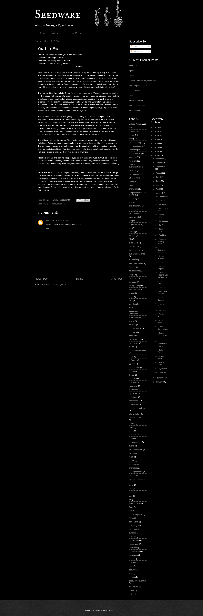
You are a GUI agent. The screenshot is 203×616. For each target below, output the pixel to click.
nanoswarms (134, 246)
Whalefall (133, 150)
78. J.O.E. (159, 262)
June (158, 181)
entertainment (135, 206)
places (131, 210)
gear (131, 139)
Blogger (114, 610)
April (158, 189)
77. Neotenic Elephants (160, 267)
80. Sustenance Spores (161, 250)
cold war (132, 382)
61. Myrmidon (161, 369)
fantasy (132, 131)
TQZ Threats (134, 289)
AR (130, 500)
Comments (136, 51)
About (56, 33)
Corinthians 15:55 (136, 418)
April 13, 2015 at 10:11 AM (61, 221)
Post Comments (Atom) (56, 284)
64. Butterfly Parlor (160, 351)
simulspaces (62, 204)
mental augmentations (135, 165)
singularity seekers (137, 479)
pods (131, 356)
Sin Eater (133, 66)
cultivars (132, 332)
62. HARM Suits (159, 363)
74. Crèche (160, 287)
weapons (133, 157)
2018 (156, 143)
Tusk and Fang (135, 317)
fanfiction (133, 537)
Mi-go (131, 518)
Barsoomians (134, 503)
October (159, 163)
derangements (135, 442)
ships (131, 573)
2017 (156, 147)
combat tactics (135, 328)
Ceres (131, 375)
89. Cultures (160, 200)
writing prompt (135, 286)
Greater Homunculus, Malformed (142, 81)
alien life (132, 378)
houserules (133, 544)
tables (131, 590)
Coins (131, 76)
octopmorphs (134, 551)
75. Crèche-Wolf (160, 282)
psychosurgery (135, 142)
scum (131, 566)
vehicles (132, 304)
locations (132, 202)
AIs (130, 239)
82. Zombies (160, 235)
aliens (131, 321)
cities (131, 427)
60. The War (160, 373)
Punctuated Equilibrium (134, 312)
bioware (132, 199)
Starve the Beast (136, 100)
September (160, 167)
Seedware (58, 15)
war (130, 496)
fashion (132, 267)
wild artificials (134, 414)
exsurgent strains (136, 263)
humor (131, 460)
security (132, 570)
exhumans (133, 213)
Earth (131, 507)
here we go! (134, 540)
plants (131, 559)
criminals (132, 435)
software (132, 360)
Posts (134, 46)
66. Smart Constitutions (161, 335)
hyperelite (133, 386)
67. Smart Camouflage (161, 328)
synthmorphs (134, 367)
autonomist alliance (137, 254)
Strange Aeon (134, 110)
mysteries (133, 393)
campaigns (133, 522)
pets (131, 300)
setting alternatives (137, 408)
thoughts (132, 282)
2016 (156, 151)
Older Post (117, 278)
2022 (156, 127)
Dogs (131, 96)
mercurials (133, 548)
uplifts (131, 371)
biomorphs (133, 260)
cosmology (133, 525)
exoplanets (133, 243)
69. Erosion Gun (160, 315)
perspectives (134, 401)
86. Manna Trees (159, 216)
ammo (131, 424)
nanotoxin (133, 397)
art (130, 228)
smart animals (135, 153)
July (158, 177)
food (131, 181)
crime (131, 431)
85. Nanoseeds (161, 221)
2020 (156, 135)
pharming (133, 468)
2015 (156, 155)
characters (133, 189)
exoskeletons (134, 339)
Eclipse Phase (74, 33)
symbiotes (133, 278)
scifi (130, 128)
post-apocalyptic (136, 472)
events (132, 446)
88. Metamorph (161, 204)
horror (131, 135)
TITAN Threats (135, 250)
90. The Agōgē (161, 196)
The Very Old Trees (137, 106)
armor (131, 293)
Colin (47, 221)
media (131, 347)
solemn (132, 364)
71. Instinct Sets (159, 305)
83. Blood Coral (159, 230)
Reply (47, 228)
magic (131, 274)
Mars (131, 308)
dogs (131, 297)
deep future (134, 336)
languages (133, 464)
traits (131, 594)
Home (42, 33)
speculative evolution (137, 581)
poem (131, 562)
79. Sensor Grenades (160, 257)
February (160, 378)
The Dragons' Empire (138, 86)
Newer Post (41, 278)
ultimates (133, 492)
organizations (134, 224)
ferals (131, 457)
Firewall (132, 511)
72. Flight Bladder (159, 299)
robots (131, 185)
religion (132, 475)
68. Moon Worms (159, 321)
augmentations (135, 146)
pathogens (133, 555)
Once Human (134, 91)
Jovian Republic (135, 514)
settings (132, 235)
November (160, 159)
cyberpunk (133, 529)
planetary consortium (137, 350)
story (131, 485)
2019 (156, 139)
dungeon (132, 533)
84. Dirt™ (159, 225)
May (158, 185)
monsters (133, 161)
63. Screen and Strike (161, 357)
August (159, 173)
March (159, 193)
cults (131, 438)
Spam (131, 71)
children (132, 325)
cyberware (133, 217)
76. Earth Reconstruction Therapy (161, 275)
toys (131, 489)
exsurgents (133, 343)
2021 (156, 131)
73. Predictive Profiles (161, 292)
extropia (132, 453)
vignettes (133, 170)
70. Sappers (160, 310)
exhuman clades (136, 449)
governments (134, 271)
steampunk (133, 587)
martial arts (133, 390)
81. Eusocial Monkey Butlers (160, 241)
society (132, 577)
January (159, 382)
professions (134, 404)
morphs (132, 221)
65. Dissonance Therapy (161, 343)
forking (132, 232)
